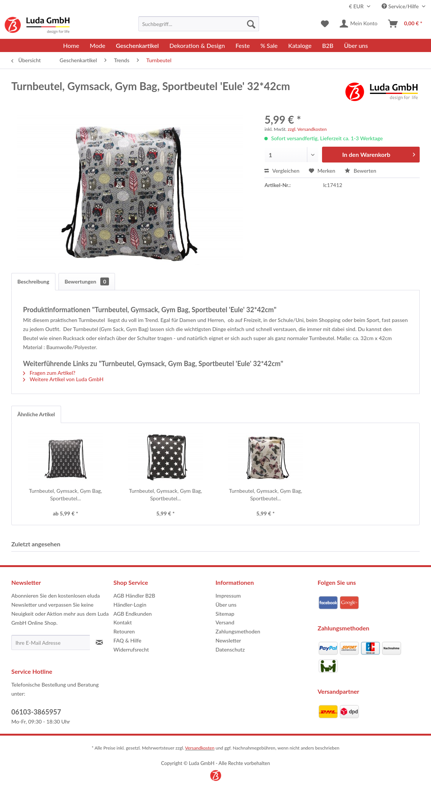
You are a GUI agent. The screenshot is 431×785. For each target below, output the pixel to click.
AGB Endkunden (133, 613)
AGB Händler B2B (134, 595)
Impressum (228, 595)
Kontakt (123, 622)
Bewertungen (86, 281)
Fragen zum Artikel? (49, 373)
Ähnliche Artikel (36, 414)
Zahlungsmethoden (238, 631)
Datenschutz (230, 649)
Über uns (226, 604)
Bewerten (360, 170)
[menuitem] (198, 23)
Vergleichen (281, 170)
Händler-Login (130, 604)
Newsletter (228, 640)
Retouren (124, 631)
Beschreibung (33, 281)
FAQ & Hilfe (127, 640)
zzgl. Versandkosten (307, 129)
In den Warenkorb (378, 153)
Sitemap (225, 613)
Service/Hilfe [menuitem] (401, 6)
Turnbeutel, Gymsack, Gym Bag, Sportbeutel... (65, 494)
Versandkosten (200, 748)
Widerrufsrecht (131, 649)
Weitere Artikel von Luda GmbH (63, 379)
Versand (225, 622)
